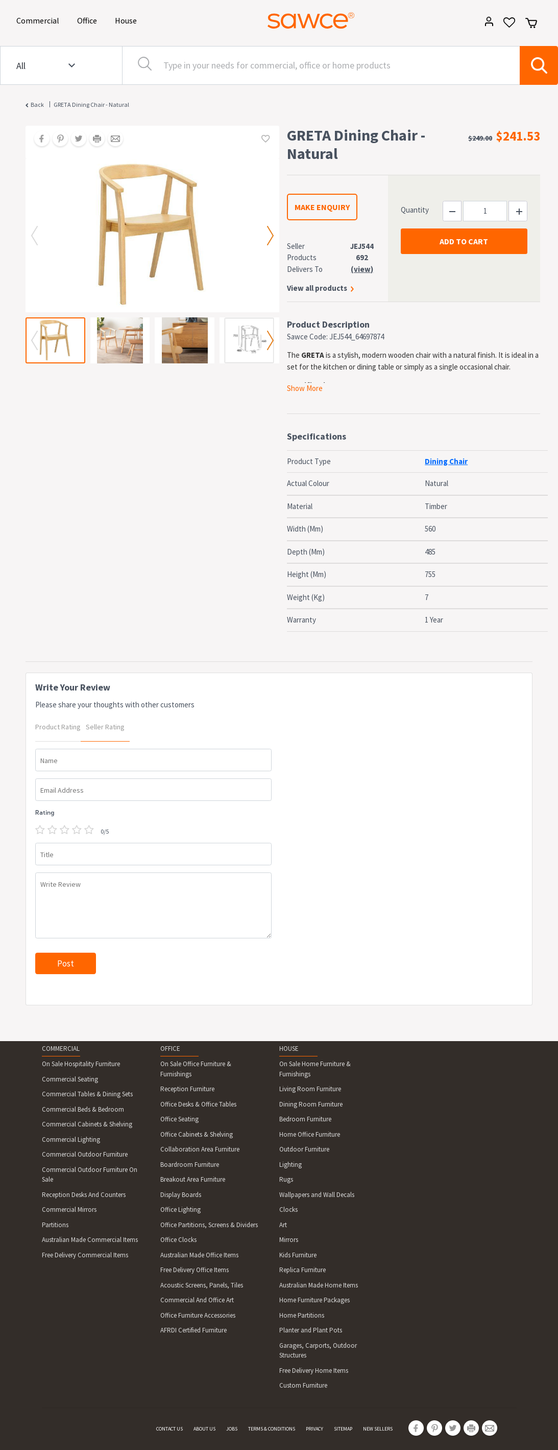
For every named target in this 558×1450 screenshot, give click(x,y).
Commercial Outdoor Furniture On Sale (89, 1174)
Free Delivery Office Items (194, 1269)
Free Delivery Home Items (313, 1370)
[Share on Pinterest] (56, 139)
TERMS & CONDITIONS (271, 1428)
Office (89, 20)
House (127, 20)
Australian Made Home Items (318, 1285)
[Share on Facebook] (38, 139)
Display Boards (180, 1194)
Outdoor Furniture (304, 1149)
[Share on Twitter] (75, 139)
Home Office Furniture (309, 1134)
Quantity (415, 210)
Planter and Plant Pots (310, 1330)
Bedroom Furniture (305, 1119)
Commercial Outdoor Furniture (85, 1154)
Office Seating (179, 1119)
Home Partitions (301, 1315)
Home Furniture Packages (314, 1300)
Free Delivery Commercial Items (85, 1255)
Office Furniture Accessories (197, 1315)
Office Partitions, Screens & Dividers (209, 1225)
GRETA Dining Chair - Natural (91, 104)
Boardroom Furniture (189, 1164)
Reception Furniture (187, 1089)
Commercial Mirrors (69, 1209)
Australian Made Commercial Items (90, 1239)
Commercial (39, 20)
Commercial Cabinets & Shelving (87, 1124)
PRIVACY (314, 1428)
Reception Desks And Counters (84, 1194)
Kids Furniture (298, 1255)
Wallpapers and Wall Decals (316, 1194)
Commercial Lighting (71, 1139)
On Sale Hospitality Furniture (81, 1064)
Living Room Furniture (310, 1089)
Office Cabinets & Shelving (196, 1134)
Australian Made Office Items (199, 1255)
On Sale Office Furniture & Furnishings (195, 1069)
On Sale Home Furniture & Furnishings (315, 1069)
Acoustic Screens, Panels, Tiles (201, 1285)
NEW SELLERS (378, 1428)
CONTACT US (169, 1428)
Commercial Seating (70, 1079)
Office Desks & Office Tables (198, 1104)
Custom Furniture (303, 1385)
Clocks (288, 1209)
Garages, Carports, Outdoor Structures (318, 1350)
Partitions (55, 1225)
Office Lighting (180, 1209)
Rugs (286, 1179)
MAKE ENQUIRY (322, 207)
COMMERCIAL (61, 1048)
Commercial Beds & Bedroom (83, 1109)
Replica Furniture (302, 1269)
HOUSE (289, 1048)
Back (37, 104)
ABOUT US (204, 1428)
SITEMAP (343, 1428)
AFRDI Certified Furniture (193, 1330)
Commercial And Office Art (197, 1300)
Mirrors (288, 1239)
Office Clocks (178, 1239)
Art (283, 1225)
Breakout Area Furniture (192, 1179)
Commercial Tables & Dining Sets (87, 1094)
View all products (317, 288)
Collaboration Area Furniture (199, 1149)
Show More (305, 388)
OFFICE (170, 1048)
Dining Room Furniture (311, 1104)
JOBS (231, 1428)
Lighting (290, 1164)
